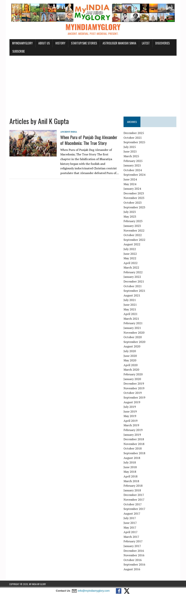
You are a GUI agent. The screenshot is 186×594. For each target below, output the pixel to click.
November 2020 (134, 333)
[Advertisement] (93, 84)
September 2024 (134, 175)
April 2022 (131, 263)
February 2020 (133, 374)
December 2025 (134, 133)
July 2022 (130, 249)
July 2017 (130, 518)
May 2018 (130, 472)
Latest (145, 43)
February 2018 (133, 486)
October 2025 (133, 138)
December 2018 (134, 439)
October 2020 (133, 337)
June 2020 (130, 356)
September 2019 (134, 398)
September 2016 (134, 565)
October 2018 (133, 449)
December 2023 (134, 193)
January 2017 (132, 546)
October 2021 (133, 286)
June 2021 (130, 305)
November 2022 (134, 230)
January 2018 (132, 490)
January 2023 (132, 226)
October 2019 (133, 393)
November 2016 (134, 555)
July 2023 (130, 212)
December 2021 (134, 282)
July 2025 (130, 147)
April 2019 (131, 421)
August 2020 (132, 346)
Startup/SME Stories (84, 43)
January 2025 (132, 166)
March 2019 (131, 425)
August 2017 (132, 513)
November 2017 (134, 500)
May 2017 (130, 527)
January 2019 (132, 435)
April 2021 (131, 314)
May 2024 (130, 184)
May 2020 (130, 360)
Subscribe (18, 51)
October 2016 (133, 560)
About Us (44, 43)
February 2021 (133, 323)
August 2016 (132, 569)
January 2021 (132, 328)
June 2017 (130, 523)
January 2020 (132, 379)
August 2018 (132, 458)
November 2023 (134, 198)
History (60, 43)
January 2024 (132, 189)
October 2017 (133, 504)
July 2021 (130, 300)
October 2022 (133, 235)
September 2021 (134, 291)
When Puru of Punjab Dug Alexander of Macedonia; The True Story (88, 140)
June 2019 (130, 411)
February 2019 (133, 430)
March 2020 (131, 370)
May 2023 (130, 216)
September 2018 (134, 453)
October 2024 (133, 170)
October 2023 (133, 203)
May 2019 (130, 416)
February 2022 (133, 272)
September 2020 (134, 342)
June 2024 (130, 180)
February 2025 (133, 161)
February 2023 (133, 221)
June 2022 (130, 254)
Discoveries (162, 43)
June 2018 (130, 467)
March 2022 (131, 268)
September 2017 (134, 509)
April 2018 (131, 476)
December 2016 (134, 551)
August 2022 (132, 244)
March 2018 (131, 481)
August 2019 (132, 402)
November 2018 (134, 444)
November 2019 (134, 388)
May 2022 (130, 258)
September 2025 (134, 142)
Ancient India (68, 132)
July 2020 (130, 351)
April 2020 (131, 365)
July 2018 (130, 463)
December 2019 (134, 384)
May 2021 (130, 309)
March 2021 (131, 319)
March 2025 (131, 156)
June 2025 (130, 152)
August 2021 (132, 296)
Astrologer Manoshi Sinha (119, 43)
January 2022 (132, 277)
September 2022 (134, 240)
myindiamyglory (22, 43)
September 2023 (134, 207)
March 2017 (131, 537)
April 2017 (131, 532)
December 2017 (134, 495)
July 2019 (130, 407)
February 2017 (133, 541)
